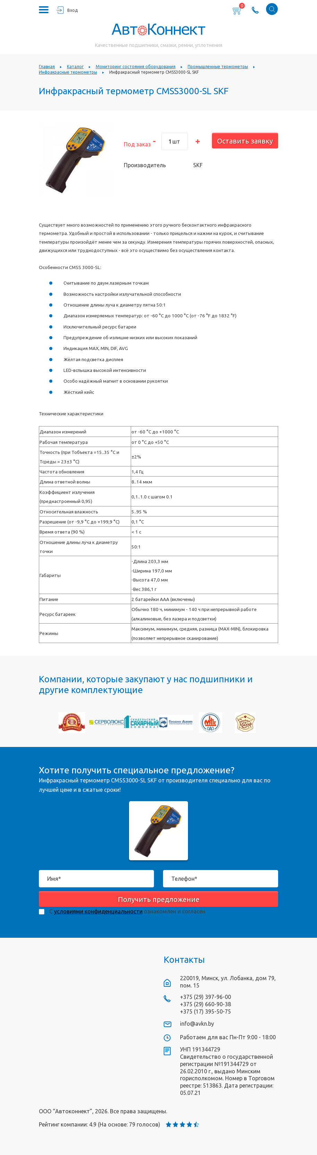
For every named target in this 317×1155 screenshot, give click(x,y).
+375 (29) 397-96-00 (205, 997)
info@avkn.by (197, 1023)
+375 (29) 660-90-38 (205, 1004)
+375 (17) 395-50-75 (205, 1011)
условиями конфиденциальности (98, 911)
